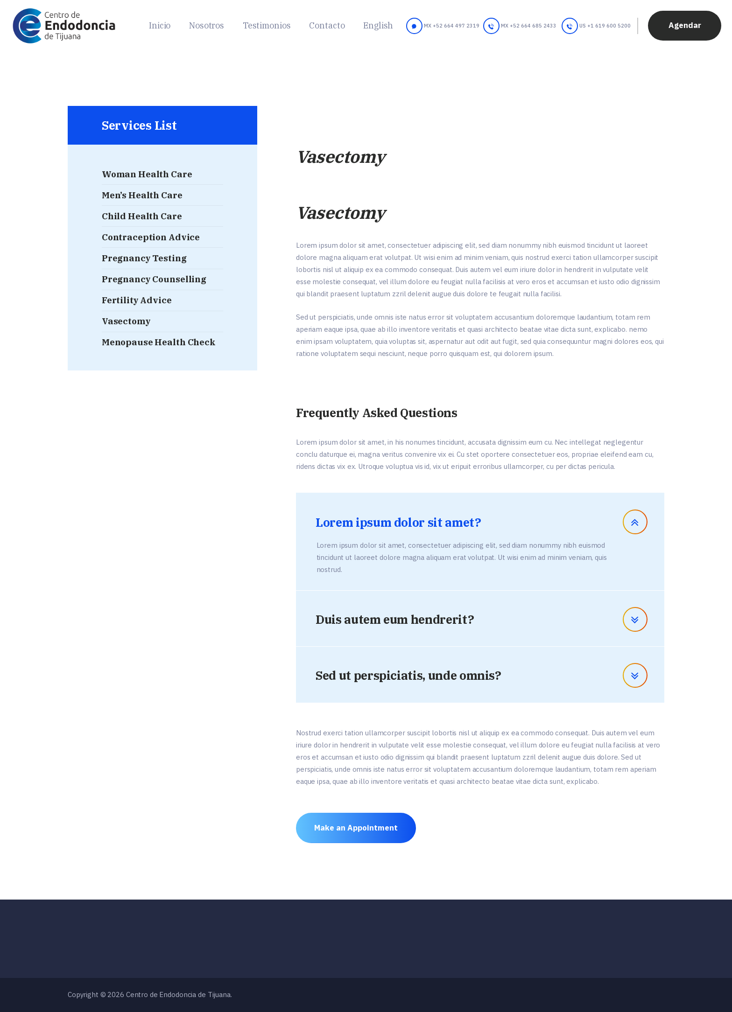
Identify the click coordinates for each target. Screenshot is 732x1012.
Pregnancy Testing (144, 258)
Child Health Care (142, 216)
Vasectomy (126, 321)
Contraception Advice (151, 237)
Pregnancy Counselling (154, 279)
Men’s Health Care (142, 195)
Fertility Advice (137, 300)
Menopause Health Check (159, 342)
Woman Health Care (147, 174)
